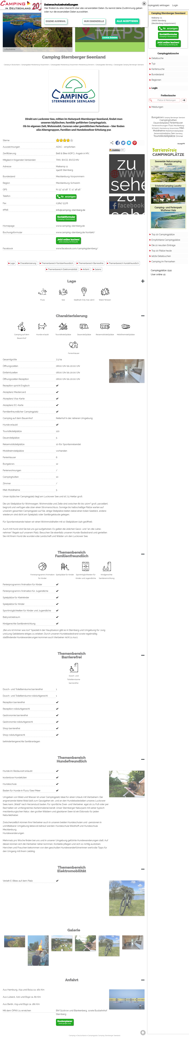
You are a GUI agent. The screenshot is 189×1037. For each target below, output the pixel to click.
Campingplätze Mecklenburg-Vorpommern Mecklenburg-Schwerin (72, 65)
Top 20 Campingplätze (163, 234)
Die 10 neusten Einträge (163, 245)
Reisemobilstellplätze (162, 133)
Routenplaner (64, 1022)
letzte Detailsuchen (161, 256)
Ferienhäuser (176, 122)
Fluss (170, 125)
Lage (12, 263)
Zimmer (179, 136)
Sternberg (178, 133)
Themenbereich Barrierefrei (90, 263)
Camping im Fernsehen (163, 261)
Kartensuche (158, 69)
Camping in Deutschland (12, 65)
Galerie (98, 269)
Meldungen (157, 107)
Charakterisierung (28, 263)
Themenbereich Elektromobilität (62, 269)
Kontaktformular (66, 218)
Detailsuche (157, 58)
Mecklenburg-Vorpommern (169, 128)
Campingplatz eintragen (157, 5)
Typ (153, 63)
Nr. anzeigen (68, 196)
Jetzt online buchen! (68, 240)
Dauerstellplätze (161, 123)
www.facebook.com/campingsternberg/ (77, 248)
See (173, 133)
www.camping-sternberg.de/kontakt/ (75, 232)
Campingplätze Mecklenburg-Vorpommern (35, 65)
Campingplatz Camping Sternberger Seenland (129, 65)
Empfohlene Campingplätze (166, 240)
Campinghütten (168, 120)
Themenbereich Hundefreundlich (124, 263)
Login (175, 5)
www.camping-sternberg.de (70, 226)
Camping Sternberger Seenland (174, 117)
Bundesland (158, 74)
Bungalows (158, 117)
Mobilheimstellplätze (174, 131)
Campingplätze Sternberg (104, 65)
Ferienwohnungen (160, 125)
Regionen (156, 80)
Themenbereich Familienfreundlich (57, 263)
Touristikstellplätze (164, 136)
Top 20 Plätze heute (162, 250)
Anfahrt (86, 269)
